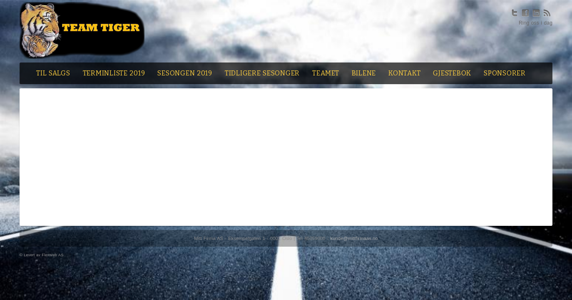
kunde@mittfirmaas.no (354, 238)
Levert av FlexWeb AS (43, 255)
